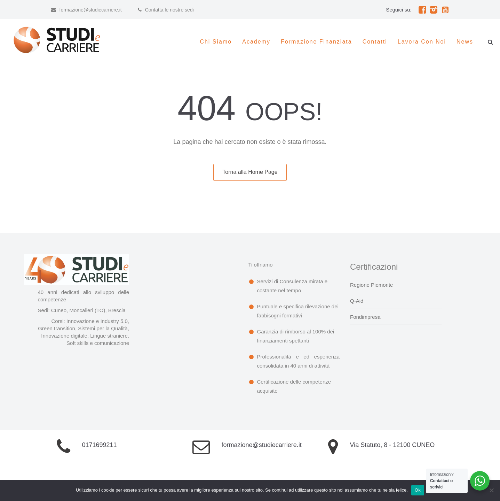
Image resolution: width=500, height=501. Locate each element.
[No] (491, 490)
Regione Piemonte (371, 285)
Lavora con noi (422, 42)
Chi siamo (216, 42)
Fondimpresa (365, 317)
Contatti (375, 42)
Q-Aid (356, 301)
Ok (418, 490)
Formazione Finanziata (316, 42)
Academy (256, 42)
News (465, 42)
